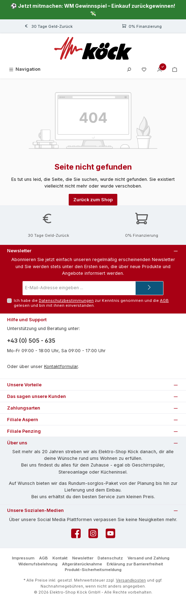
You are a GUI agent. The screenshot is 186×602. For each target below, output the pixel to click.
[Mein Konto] (159, 69)
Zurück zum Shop (93, 199)
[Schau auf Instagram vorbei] (93, 535)
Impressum (23, 558)
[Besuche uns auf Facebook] (76, 535)
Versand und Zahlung (148, 558)
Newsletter (82, 558)
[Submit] (149, 288)
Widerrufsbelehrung (37, 564)
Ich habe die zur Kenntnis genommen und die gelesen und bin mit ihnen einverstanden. (91, 303)
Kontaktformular (61, 366)
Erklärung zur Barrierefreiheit (135, 564)
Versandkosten (131, 580)
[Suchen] (129, 69)
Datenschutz (110, 558)
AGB (164, 300)
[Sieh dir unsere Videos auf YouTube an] (110, 535)
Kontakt (60, 558)
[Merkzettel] (144, 69)
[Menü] (24, 69)
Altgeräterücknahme (82, 564)
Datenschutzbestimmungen (66, 300)
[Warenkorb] (174, 69)
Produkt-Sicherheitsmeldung (93, 569)
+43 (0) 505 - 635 (31, 340)
